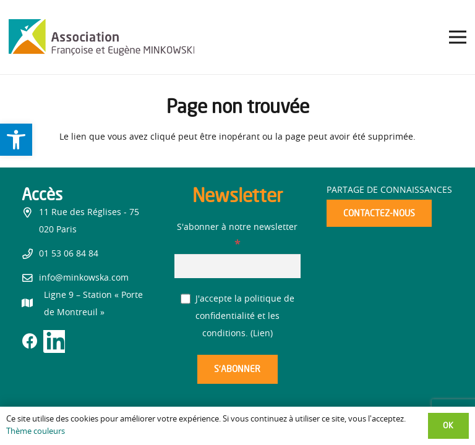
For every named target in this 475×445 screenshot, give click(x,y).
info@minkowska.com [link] (84, 278)
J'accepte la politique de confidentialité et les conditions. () (238, 316)
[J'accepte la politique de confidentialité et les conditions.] (186, 299)
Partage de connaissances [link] (389, 190)
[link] (16, 140)
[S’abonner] (237, 369)
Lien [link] (261, 333)
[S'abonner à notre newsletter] (237, 266)
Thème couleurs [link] (35, 432)
